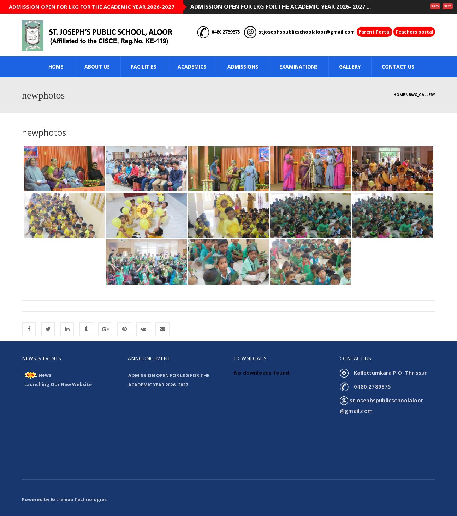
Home (399, 94)
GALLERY (350, 66)
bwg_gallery (422, 94)
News (44, 375)
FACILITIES (143, 66)
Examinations (298, 66)
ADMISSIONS (242, 66)
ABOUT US (97, 66)
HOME (55, 66)
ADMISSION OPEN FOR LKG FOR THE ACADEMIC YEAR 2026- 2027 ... (280, 7)
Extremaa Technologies (79, 499)
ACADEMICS (192, 66)
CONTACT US (398, 66)
